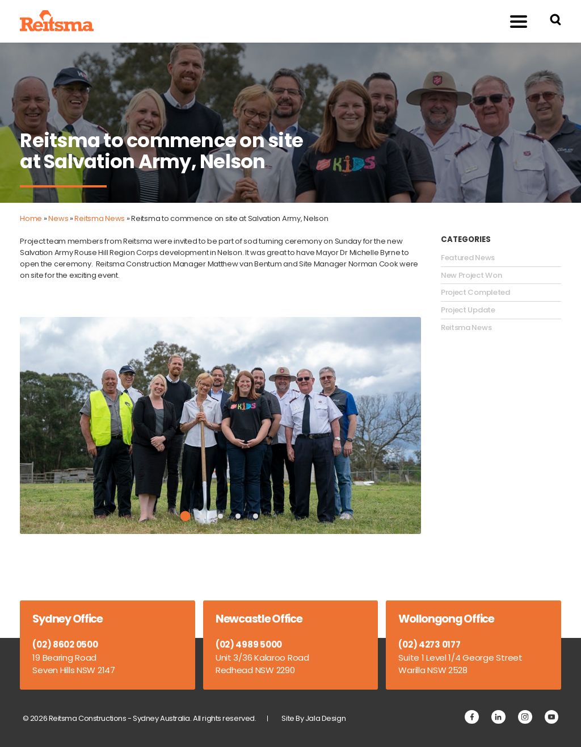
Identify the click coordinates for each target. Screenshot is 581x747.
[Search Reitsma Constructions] (555, 21)
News (58, 218)
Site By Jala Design (313, 718)
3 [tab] (220, 516)
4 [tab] (238, 516)
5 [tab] (255, 516)
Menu (512, 21)
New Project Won (471, 275)
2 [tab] (202, 516)
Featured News (468, 257)
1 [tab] (185, 516)
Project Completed (475, 292)
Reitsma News (99, 218)
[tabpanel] (220, 425)
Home (31, 218)
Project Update (468, 310)
